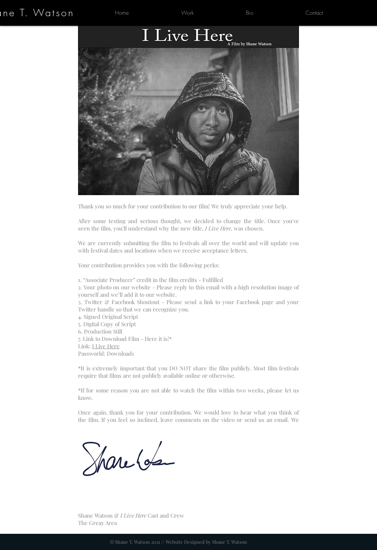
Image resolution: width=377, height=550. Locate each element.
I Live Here (106, 346)
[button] (187, 13)
